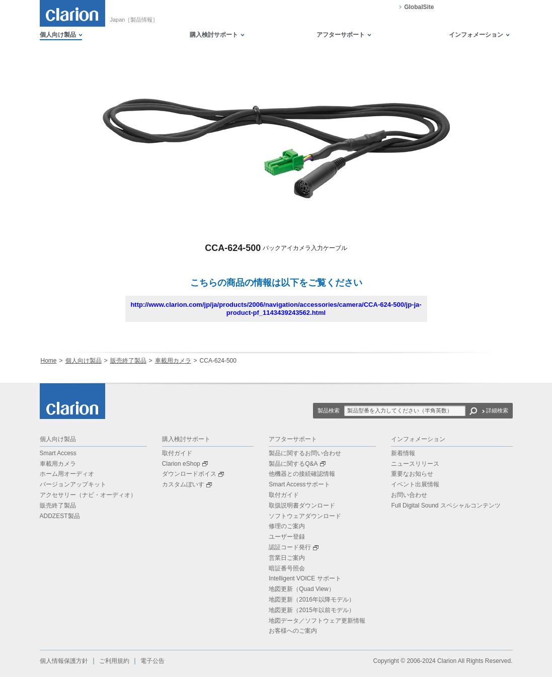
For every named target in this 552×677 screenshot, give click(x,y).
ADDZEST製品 (60, 516)
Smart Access (58, 453)
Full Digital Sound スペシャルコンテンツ (445, 505)
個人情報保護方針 (64, 660)
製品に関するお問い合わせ (305, 453)
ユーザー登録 (287, 536)
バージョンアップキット (73, 484)
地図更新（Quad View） (301, 589)
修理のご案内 (287, 526)
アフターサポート (341, 34)
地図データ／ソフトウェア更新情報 (317, 620)
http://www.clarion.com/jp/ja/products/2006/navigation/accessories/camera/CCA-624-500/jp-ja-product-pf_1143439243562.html (275, 308)
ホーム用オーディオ (67, 473)
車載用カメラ (173, 360)
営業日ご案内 (287, 557)
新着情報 (403, 453)
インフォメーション (476, 34)
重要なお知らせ (412, 473)
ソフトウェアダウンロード (305, 516)
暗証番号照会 (287, 568)
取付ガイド (177, 453)
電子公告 (152, 660)
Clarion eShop (185, 463)
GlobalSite (419, 7)
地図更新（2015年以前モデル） (312, 610)
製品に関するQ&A (297, 463)
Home (49, 360)
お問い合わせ (409, 494)
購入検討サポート (214, 34)
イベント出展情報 (415, 484)
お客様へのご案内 (293, 630)
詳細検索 (497, 410)
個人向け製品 (58, 34)
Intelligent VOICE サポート (305, 578)
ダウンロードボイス (193, 473)
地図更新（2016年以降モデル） (312, 599)
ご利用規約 (114, 660)
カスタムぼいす (187, 484)
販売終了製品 (128, 360)
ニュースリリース (415, 463)
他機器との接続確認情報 (302, 473)
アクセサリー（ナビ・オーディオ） (88, 494)
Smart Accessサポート (299, 484)
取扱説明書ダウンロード (302, 505)
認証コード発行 (294, 547)
